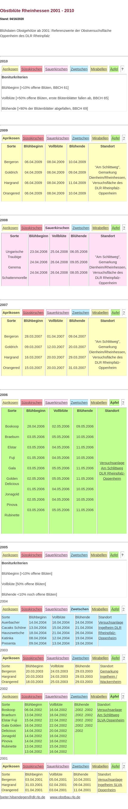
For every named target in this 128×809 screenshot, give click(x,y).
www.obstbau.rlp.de (65, 797)
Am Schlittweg (108, 715)
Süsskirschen (31, 69)
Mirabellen (99, 69)
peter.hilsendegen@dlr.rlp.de (23, 797)
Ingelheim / (108, 676)
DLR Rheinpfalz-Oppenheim (109, 633)
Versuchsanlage (110, 622)
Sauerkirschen (56, 69)
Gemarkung (109, 671)
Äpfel (114, 69)
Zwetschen (79, 69)
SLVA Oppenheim (110, 720)
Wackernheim (110, 682)
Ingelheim (106, 628)
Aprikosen (10, 69)
